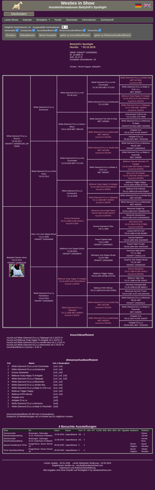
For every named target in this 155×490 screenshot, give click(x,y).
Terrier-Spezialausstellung (14, 450)
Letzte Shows (12, 20)
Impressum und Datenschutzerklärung (77, 468)
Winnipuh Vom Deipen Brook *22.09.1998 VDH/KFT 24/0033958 (103, 257)
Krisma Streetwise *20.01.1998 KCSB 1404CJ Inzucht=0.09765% (135, 271)
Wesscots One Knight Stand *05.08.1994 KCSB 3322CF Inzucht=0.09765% (103, 213)
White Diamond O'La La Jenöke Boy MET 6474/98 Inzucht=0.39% (135, 80)
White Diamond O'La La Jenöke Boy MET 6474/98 (135, 196)
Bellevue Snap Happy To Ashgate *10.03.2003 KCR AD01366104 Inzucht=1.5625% (103, 186)
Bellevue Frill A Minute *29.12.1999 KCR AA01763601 (103, 289)
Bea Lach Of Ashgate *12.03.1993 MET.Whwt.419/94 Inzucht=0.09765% (136, 175)
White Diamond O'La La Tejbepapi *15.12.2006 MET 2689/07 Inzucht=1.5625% (103, 200)
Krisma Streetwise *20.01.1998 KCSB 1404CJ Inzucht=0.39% (72, 221)
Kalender (27, 20)
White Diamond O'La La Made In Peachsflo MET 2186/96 (136, 154)
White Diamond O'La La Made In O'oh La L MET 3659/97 (136, 89)
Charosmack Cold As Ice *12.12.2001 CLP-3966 (135, 115)
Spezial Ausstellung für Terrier (15, 445)
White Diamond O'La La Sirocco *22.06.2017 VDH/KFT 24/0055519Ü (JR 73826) (17, 141)
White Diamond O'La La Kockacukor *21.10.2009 (72, 193)
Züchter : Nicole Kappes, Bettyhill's (85, 67)
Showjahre (42, 20)
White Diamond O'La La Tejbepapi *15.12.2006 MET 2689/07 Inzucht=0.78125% (135, 107)
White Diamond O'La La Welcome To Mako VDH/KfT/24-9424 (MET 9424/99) (135, 123)
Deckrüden (19, 14)
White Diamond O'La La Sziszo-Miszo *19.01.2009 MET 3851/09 (72, 126)
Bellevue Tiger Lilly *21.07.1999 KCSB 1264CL (135, 279)
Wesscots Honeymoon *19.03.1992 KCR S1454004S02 (136, 216)
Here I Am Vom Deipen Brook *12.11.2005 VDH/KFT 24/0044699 (43, 236)
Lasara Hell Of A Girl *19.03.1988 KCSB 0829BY (136, 232)
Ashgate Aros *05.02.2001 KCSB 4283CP (136, 131)
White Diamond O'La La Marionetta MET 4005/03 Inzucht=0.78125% (103, 134)
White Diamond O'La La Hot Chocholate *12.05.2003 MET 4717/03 (103, 85)
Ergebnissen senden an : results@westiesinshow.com (77, 465)
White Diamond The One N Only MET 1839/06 (103, 120)
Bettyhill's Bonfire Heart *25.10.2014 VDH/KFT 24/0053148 (17, 260)
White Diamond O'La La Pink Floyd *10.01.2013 (43, 173)
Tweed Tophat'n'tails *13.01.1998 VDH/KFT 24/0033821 (103, 242)
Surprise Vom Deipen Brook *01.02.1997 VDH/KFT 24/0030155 (136, 262)
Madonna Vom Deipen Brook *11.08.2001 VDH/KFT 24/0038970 (72, 251)
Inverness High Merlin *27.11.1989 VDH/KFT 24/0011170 (135, 253)
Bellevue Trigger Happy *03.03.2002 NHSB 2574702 (103, 274)
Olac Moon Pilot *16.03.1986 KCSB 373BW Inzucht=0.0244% (135, 224)
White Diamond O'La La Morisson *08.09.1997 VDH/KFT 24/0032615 (135, 145)
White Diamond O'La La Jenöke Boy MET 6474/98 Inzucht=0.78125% (103, 150)
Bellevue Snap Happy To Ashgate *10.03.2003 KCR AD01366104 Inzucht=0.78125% (136, 98)
